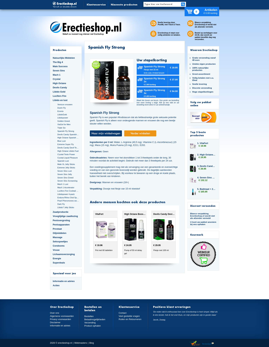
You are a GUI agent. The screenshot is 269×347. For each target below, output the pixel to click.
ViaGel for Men (64, 124)
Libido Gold (59, 91)
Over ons (54, 313)
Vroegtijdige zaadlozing (65, 216)
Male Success (60, 66)
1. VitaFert (202, 143)
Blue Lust (61, 141)
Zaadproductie (60, 212)
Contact (122, 313)
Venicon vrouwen (64, 104)
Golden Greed (63, 121)
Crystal (57, 79)
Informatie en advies (64, 281)
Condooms (59, 245)
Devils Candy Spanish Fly (68, 134)
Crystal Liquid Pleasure (67, 158)
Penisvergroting (61, 220)
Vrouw (56, 250)
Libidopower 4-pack (66, 194)
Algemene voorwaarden (62, 316)
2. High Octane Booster (206, 154)
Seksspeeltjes (60, 241)
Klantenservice (96, 4)
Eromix (60, 111)
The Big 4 (58, 62)
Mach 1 (57, 74)
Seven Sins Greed (65, 178)
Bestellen (89, 316)
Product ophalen (92, 325)
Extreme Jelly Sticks (66, 168)
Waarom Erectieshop (204, 49)
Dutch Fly (61, 108)
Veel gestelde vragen (129, 316)
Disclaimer (55, 322)
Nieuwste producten (124, 4)
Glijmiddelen (59, 233)
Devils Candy (60, 87)
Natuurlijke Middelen (64, 58)
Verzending (90, 322)
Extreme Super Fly (65, 144)
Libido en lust (60, 100)
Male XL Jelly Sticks (66, 164)
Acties (56, 285)
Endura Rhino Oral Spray (68, 197)
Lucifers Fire (59, 96)
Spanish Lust (63, 161)
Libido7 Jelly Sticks (65, 207)
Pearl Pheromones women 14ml (68, 201)
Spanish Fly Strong (65, 131)
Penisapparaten (61, 224)
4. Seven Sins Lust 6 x (206, 177)
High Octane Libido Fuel (68, 151)
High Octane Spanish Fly (68, 138)
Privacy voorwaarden (60, 319)
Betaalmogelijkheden (94, 319)
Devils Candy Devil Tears (68, 148)
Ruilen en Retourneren (130, 319)
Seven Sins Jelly (64, 174)
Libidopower (62, 118)
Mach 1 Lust (62, 184)
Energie (57, 258)
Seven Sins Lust (64, 171)
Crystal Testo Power (66, 154)
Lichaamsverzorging (64, 254)
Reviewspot (208, 343)
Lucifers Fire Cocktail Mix (68, 191)
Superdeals (59, 262)
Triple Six (61, 128)
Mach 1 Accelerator (65, 187)
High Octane (59, 83)
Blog (91, 343)
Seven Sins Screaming (67, 181)
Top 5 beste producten (198, 134)
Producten (59, 49)
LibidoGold (62, 114)
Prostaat (57, 229)
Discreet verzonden (202, 205)
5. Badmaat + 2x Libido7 (206, 189)
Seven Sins (59, 70)
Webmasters (80, 343)
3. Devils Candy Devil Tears (206, 166)
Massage (57, 237)
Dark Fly (61, 204)
